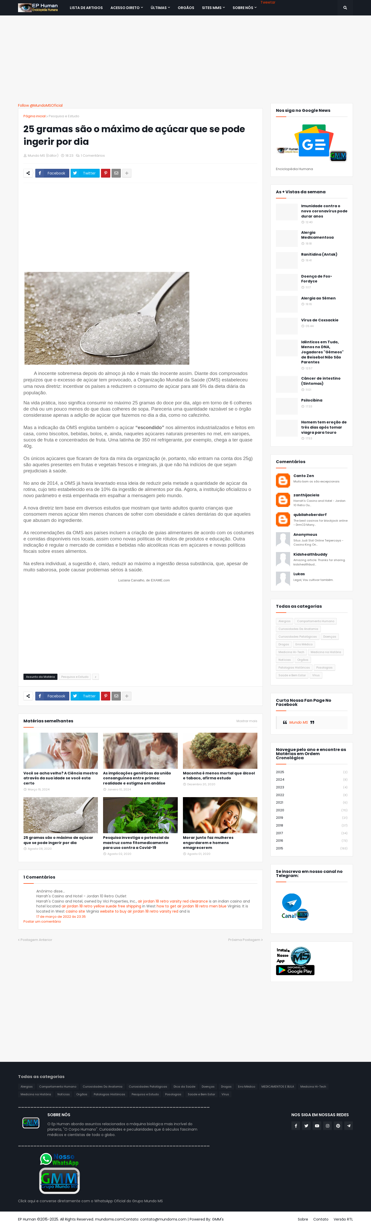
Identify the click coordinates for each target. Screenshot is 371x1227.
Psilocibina (311, 400)
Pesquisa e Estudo (64, 116)
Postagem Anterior (36, 939)
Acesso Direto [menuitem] (125, 7)
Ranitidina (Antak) (319, 254)
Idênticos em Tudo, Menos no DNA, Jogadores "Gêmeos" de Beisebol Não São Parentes (322, 352)
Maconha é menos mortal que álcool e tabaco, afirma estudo (219, 776)
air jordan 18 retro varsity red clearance (173, 901)
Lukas (299, 574)
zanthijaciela (306, 495)
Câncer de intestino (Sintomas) (321, 381)
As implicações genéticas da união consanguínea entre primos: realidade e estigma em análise (137, 778)
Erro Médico (304, 644)
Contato (320, 1219)
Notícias (285, 660)
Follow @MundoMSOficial (40, 105)
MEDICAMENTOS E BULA (278, 1086)
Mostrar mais (247, 721)
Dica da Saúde (184, 1086)
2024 (312, 779)
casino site (75, 911)
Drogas (284, 644)
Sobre (303, 1219)
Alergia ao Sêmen (318, 298)
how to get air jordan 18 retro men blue (191, 906)
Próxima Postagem (244, 939)
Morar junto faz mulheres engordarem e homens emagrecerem (208, 842)
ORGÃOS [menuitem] (186, 7)
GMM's (218, 1219)
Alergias (285, 621)
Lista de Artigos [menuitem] (86, 7)
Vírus (316, 675)
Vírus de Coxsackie (320, 320)
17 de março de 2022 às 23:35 (61, 916)
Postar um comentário (42, 921)
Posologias (324, 667)
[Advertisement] (185, 59)
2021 (312, 802)
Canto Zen (303, 475)
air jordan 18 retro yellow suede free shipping (101, 906)
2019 (312, 818)
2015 (312, 848)
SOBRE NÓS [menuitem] (243, 7)
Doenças (329, 637)
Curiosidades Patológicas (298, 637)
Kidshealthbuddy (310, 554)
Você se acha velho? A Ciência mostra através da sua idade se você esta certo (60, 778)
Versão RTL (343, 1219)
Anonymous (305, 534)
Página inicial (34, 116)
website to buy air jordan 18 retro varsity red (139, 911)
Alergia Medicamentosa (317, 235)
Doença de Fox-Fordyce (316, 279)
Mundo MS (298, 722)
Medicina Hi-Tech (291, 652)
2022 (312, 795)
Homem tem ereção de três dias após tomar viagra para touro (324, 427)
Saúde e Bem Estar (292, 675)
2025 (312, 772)
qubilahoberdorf (310, 514)
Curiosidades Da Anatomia (298, 629)
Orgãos (302, 660)
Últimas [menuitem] (159, 7)
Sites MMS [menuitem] (212, 7)
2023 (312, 787)
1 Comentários (93, 155)
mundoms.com (109, 1219)
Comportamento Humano (315, 621)
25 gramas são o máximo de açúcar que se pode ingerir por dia (58, 840)
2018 (312, 825)
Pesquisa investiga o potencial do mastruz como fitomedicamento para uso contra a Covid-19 (136, 842)
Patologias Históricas (294, 667)
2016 (312, 841)
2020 (312, 810)
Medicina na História (326, 652)
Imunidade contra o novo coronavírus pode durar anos (324, 211)
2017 (312, 833)
